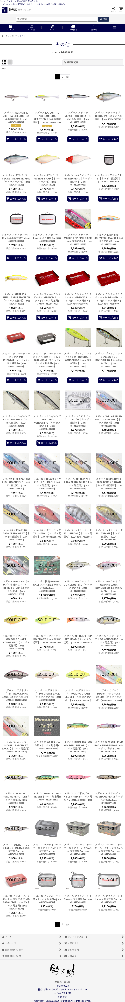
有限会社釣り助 (62, 982)
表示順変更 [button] (71, 62)
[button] (114, 28)
